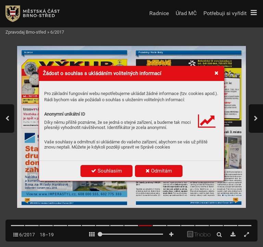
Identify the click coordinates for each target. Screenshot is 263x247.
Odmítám (159, 171)
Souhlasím (106, 171)
